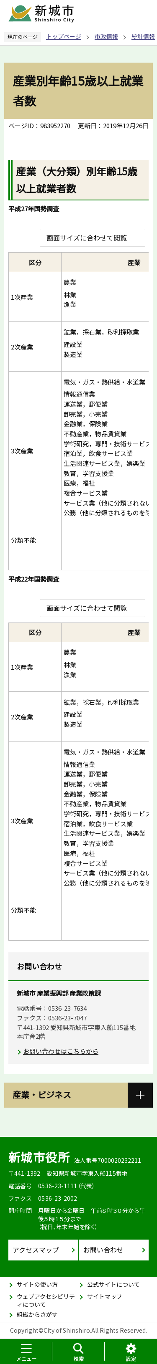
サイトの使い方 (37, 1284)
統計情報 (143, 36)
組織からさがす (37, 1314)
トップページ (63, 36)
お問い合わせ (103, 1250)
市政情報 (106, 36)
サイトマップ (104, 1296)
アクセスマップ (36, 1250)
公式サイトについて (113, 1284)
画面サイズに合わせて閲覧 (86, 238)
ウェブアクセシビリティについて (46, 1300)
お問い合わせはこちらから (60, 1051)
